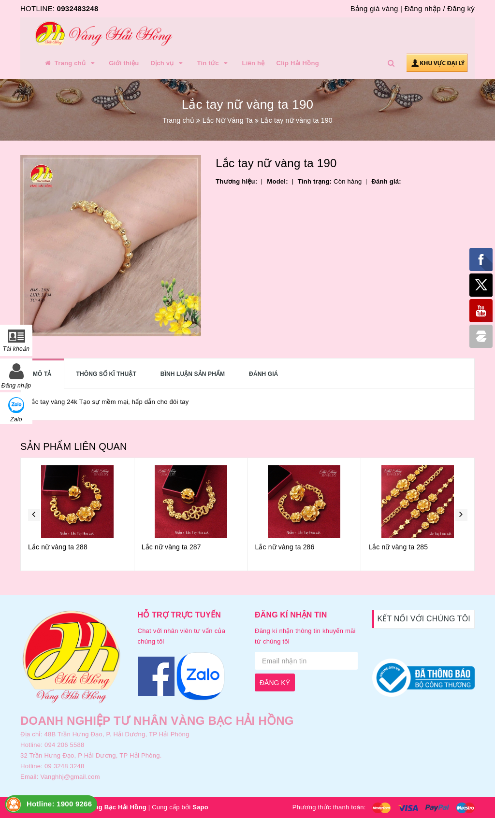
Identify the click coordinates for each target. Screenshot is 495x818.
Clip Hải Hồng (298, 63)
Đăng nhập (423, 8)
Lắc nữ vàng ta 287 (171, 547)
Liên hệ (253, 63)
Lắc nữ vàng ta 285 (398, 547)
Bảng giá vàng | (376, 8)
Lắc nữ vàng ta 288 (57, 547)
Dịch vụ (167, 63)
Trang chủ (70, 63)
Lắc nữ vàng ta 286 (285, 547)
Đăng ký (461, 8)
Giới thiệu (124, 63)
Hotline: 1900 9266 (59, 804)
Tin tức (213, 63)
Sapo (200, 807)
